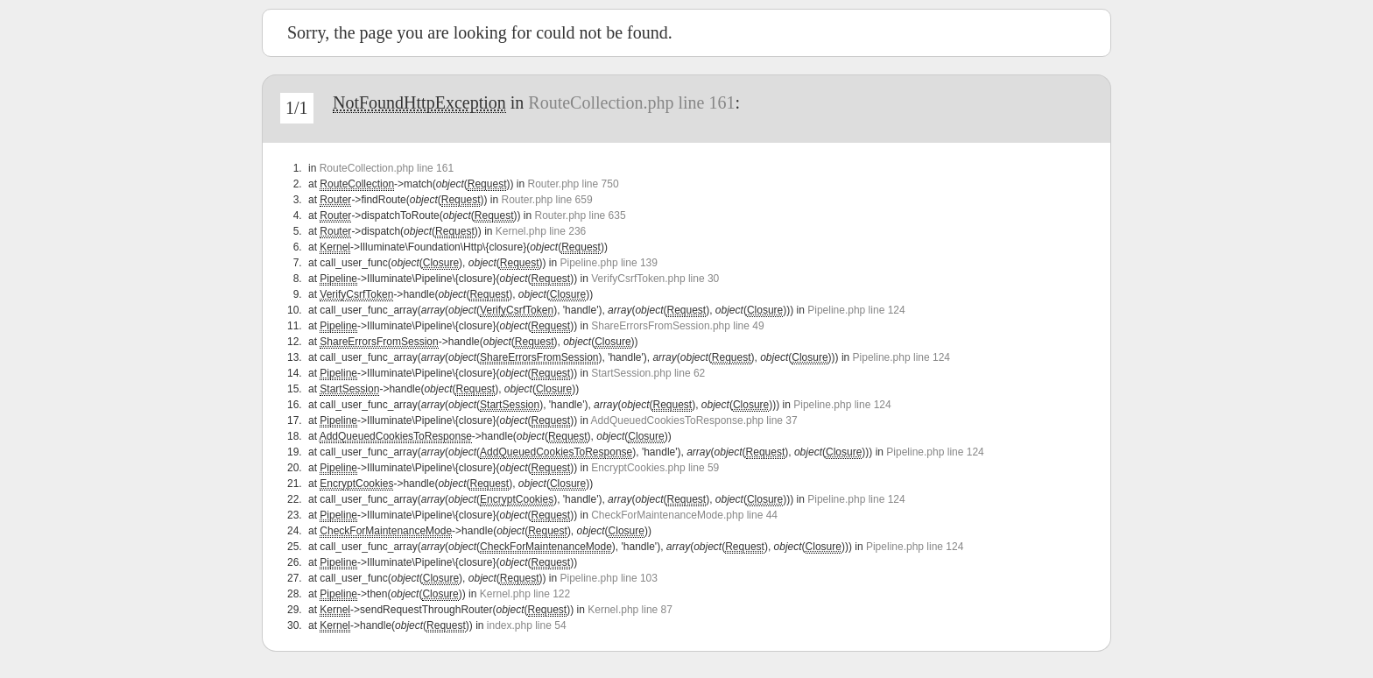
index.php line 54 (527, 625)
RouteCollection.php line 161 (631, 102)
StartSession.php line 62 (648, 373)
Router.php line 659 (546, 200)
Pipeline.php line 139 (609, 263)
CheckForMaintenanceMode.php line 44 (684, 515)
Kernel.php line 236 (541, 231)
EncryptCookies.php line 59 (655, 468)
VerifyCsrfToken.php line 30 (655, 278)
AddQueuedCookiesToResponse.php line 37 (694, 420)
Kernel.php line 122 (525, 594)
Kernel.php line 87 (630, 610)
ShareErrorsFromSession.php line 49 (677, 326)
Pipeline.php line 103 (609, 578)
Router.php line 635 (580, 215)
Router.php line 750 (572, 184)
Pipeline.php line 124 (856, 310)
